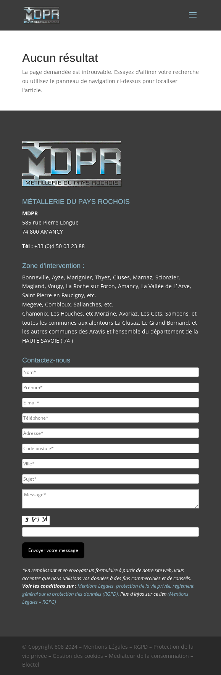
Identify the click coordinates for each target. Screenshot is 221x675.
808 (59, 646)
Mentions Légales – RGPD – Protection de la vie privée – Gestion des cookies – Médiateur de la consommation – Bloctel (108, 656)
